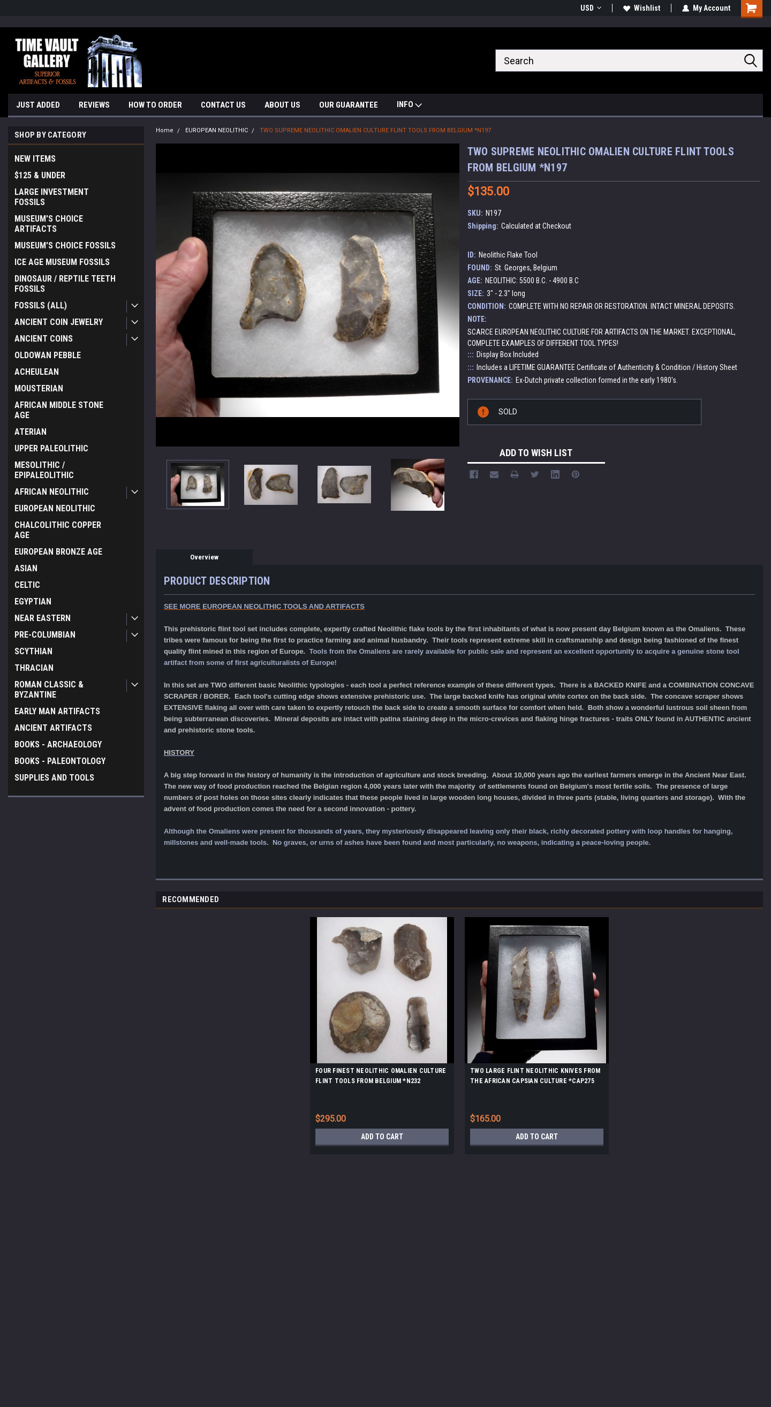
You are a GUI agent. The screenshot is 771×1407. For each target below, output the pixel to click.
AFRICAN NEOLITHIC (51, 492)
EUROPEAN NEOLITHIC (54, 508)
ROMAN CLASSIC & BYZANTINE (49, 689)
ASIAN (25, 568)
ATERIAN (30, 432)
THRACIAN (34, 668)
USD (590, 8)
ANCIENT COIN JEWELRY (58, 322)
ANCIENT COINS (43, 339)
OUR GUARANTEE (348, 105)
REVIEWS (94, 105)
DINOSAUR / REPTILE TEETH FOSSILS (65, 284)
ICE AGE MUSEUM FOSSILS (62, 262)
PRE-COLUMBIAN (44, 635)
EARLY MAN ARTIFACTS (57, 711)
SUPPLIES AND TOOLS (54, 778)
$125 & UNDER (39, 175)
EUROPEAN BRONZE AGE (58, 552)
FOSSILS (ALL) (40, 305)
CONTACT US (223, 105)
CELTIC (27, 585)
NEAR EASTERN (42, 618)
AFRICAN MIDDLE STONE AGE (58, 410)
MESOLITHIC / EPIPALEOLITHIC (44, 470)
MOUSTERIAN (38, 388)
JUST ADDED (38, 105)
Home (164, 130)
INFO (409, 106)
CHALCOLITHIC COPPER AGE (57, 530)
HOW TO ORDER (155, 105)
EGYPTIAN (32, 601)
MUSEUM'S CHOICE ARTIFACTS (48, 224)
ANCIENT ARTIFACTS (53, 728)
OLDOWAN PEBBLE (47, 355)
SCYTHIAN (33, 651)
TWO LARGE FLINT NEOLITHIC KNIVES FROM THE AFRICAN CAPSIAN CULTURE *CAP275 (535, 1076)
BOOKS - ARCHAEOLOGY (58, 744)
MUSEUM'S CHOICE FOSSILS (65, 245)
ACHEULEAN (36, 372)
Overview (204, 557)
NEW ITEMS (35, 159)
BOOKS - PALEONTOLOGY (59, 761)
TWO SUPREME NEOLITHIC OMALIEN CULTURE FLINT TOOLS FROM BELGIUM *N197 (375, 130)
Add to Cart (382, 1136)
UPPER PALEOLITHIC (51, 448)
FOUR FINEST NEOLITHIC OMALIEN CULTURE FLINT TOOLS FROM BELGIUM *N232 (380, 1076)
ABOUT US (282, 105)
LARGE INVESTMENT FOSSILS (51, 197)
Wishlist (641, 8)
